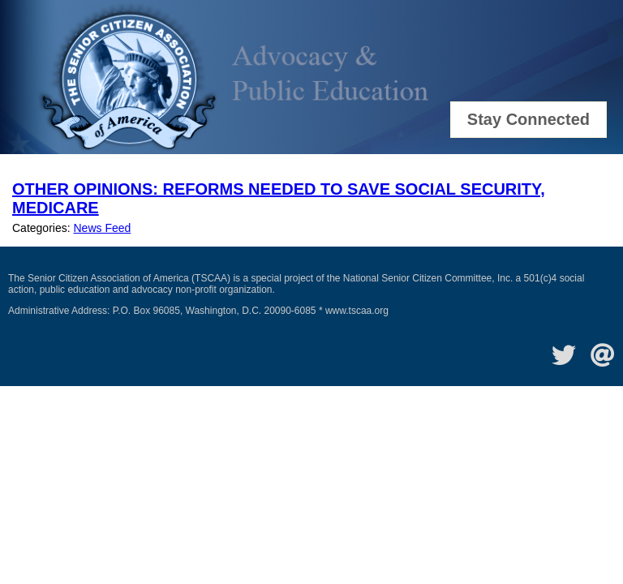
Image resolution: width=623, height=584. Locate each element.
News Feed (102, 227)
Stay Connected (528, 119)
